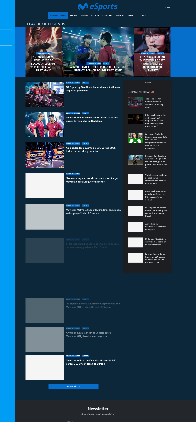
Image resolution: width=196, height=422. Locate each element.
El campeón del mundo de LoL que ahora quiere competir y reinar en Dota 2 (156, 211)
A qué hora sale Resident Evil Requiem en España (155, 226)
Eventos (95, 15)
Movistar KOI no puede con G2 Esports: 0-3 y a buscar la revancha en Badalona (92, 124)
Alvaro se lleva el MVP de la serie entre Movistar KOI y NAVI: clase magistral (88, 334)
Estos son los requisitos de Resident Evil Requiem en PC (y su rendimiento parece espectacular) (155, 121)
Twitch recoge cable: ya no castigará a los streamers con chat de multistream (156, 179)
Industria (120, 15)
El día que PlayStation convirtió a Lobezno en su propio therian (155, 241)
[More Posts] (73, 386)
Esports (73, 15)
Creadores (107, 15)
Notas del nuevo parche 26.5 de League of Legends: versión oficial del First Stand (43, 63)
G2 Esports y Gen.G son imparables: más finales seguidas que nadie (93, 90)
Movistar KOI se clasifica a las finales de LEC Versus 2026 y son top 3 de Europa (91, 362)
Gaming (84, 15)
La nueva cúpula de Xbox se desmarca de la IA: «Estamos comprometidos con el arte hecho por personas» (156, 141)
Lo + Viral (142, 15)
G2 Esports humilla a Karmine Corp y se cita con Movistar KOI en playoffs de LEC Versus (93, 306)
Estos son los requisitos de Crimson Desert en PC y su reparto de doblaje (155, 195)
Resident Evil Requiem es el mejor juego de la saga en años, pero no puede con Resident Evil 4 (156, 162)
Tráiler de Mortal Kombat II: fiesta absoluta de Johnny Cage (154, 102)
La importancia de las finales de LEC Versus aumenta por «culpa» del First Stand (98, 69)
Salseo (131, 15)
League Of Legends (58, 15)
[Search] (164, 7)
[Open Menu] (168, 7)
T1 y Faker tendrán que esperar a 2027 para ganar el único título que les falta (152, 63)
